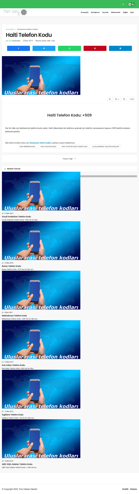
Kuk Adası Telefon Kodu (13, 365)
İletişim (133, 489)
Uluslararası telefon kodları (40, 143)
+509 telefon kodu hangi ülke (74, 147)
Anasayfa (84, 12)
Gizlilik (125, 489)
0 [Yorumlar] (132, 99)
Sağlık (125, 12)
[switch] (131, 4)
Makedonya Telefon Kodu (14, 315)
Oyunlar (105, 12)
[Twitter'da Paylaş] (44, 48)
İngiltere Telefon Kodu (12, 414)
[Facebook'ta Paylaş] (18, 48)
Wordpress (95, 12)
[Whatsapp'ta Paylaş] (69, 48)
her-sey (9, 41)
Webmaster (115, 12)
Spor (132, 12)
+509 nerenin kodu (27, 147)
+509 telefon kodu (48, 147)
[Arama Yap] (123, 4)
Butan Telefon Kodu (11, 266)
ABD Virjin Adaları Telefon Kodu (17, 464)
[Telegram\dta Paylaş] (120, 48)
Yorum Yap (68, 158)
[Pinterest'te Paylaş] (95, 48)
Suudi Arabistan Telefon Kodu (16, 216)
